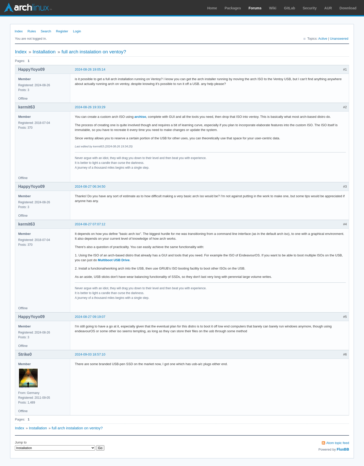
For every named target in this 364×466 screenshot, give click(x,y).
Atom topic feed (337, 443)
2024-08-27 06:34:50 (90, 186)
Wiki (273, 8)
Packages (233, 8)
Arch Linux (28, 8)
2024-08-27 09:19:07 (90, 317)
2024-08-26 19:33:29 (90, 107)
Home (212, 8)
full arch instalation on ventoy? (93, 51)
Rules (32, 31)
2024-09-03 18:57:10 (90, 354)
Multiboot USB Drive (114, 260)
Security (310, 8)
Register (62, 31)
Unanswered (339, 38)
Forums (254, 8)
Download (347, 8)
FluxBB (343, 449)
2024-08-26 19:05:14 (90, 69)
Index (19, 31)
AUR (328, 8)
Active (322, 38)
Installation (44, 51)
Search (46, 31)
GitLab (289, 8)
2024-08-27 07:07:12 (90, 224)
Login (77, 31)
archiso (140, 117)
